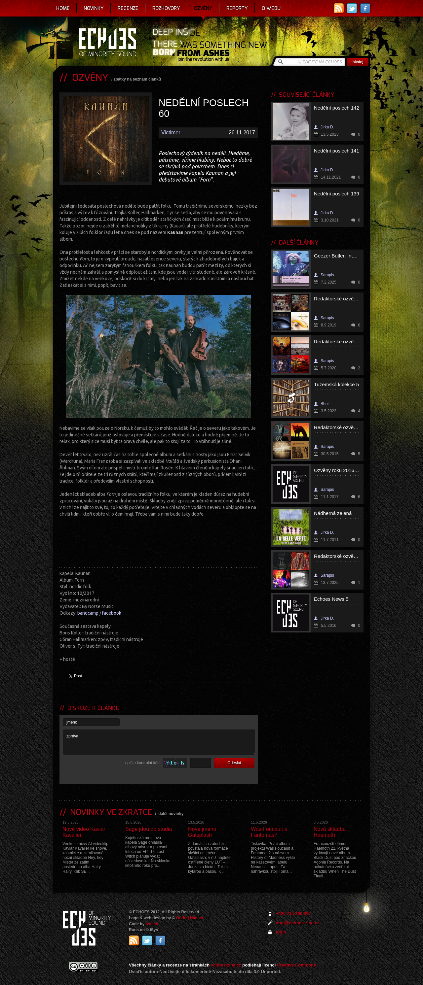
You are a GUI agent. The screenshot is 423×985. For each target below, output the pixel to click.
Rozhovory (166, 8)
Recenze (128, 8)
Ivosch (152, 924)
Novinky (94, 8)
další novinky (170, 813)
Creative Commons (296, 965)
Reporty (237, 8)
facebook (111, 613)
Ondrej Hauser (190, 918)
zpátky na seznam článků (137, 79)
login (281, 932)
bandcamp (87, 613)
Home (63, 8)
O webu (271, 8)
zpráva (159, 742)
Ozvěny (203, 8)
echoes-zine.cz (226, 965)
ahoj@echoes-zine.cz (297, 922)
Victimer (170, 132)
